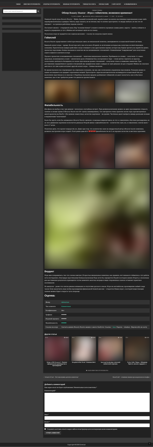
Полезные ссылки (104, 4)
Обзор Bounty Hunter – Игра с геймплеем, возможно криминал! (97, 12)
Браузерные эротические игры (51, 4)
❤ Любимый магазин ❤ (130, 4)
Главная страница (97, 10)
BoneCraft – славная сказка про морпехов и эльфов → (132, 377)
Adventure (87, 16)
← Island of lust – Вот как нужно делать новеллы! (60, 377)
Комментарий (50, 391)
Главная (18, 4)
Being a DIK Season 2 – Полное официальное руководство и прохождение (57, 364)
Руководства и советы (89, 4)
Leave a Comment (77, 16)
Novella (93, 16)
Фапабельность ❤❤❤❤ (101, 16)
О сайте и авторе (116, 4)
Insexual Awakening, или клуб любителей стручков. (110, 363)
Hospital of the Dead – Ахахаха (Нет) (84, 362)
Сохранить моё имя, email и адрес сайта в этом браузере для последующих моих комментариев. (82, 429)
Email (47, 422)
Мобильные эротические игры (71, 4)
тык (114, 327)
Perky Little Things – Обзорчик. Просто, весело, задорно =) (137, 363)
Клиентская (66, 306)
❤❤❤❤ (63, 323)
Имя (46, 415)
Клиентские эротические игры (32, 4)
